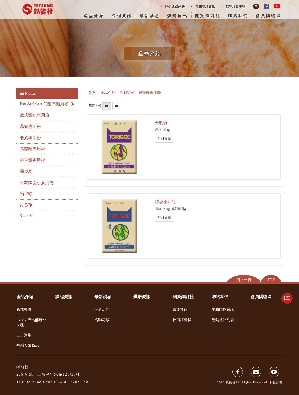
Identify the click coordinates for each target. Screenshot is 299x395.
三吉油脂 (23, 335)
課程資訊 (122, 16)
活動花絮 (101, 320)
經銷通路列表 (175, 6)
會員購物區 (268, 16)
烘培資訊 (141, 296)
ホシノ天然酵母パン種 (31, 322)
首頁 (92, 93)
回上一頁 (243, 280)
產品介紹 (94, 16)
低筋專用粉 (30, 137)
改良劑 (26, 205)
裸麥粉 (26, 171)
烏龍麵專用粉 (32, 149)
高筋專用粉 (30, 126)
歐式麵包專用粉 (34, 115)
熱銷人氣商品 (27, 346)
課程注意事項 (235, 6)
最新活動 (101, 310)
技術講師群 (182, 320)
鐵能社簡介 (182, 310)
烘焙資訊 (177, 16)
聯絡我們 (238, 16)
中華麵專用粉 (32, 160)
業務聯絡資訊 (205, 6)
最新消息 (149, 16)
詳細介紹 (164, 138)
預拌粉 (26, 194)
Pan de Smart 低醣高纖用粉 (47, 104)
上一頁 (26, 215)
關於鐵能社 (208, 16)
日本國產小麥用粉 (36, 182)
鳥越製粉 (23, 310)
